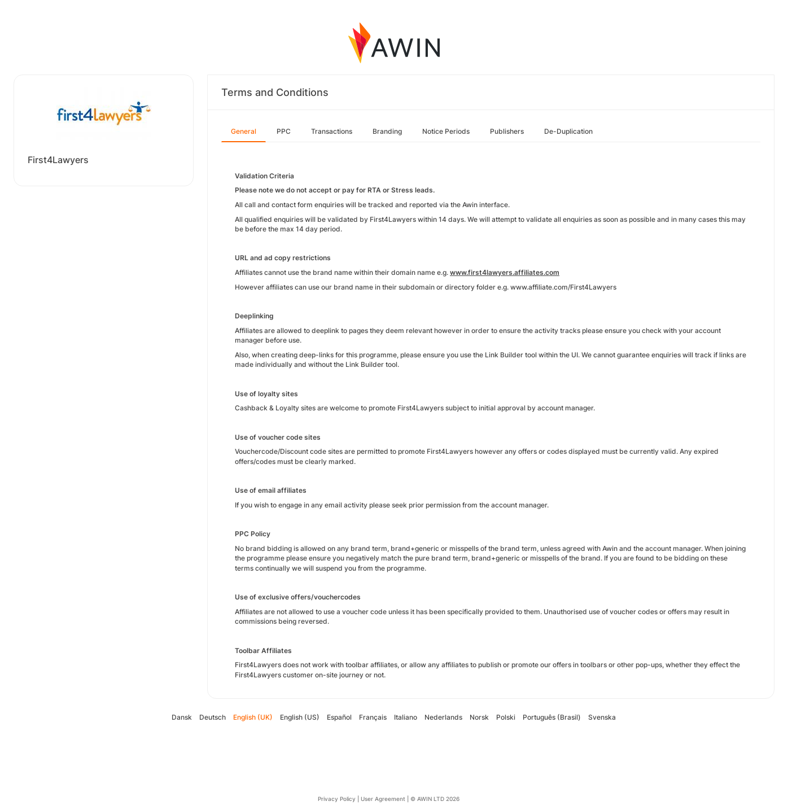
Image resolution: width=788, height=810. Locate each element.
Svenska (602, 717)
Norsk (479, 717)
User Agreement (383, 798)
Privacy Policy (337, 798)
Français (373, 717)
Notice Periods (446, 131)
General (243, 131)
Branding (387, 131)
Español (339, 717)
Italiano (405, 717)
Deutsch (212, 717)
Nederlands (443, 717)
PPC (284, 131)
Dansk (182, 717)
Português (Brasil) (552, 717)
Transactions (331, 131)
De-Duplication (568, 131)
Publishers (507, 131)
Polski (505, 717)
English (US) (299, 717)
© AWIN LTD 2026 (434, 798)
